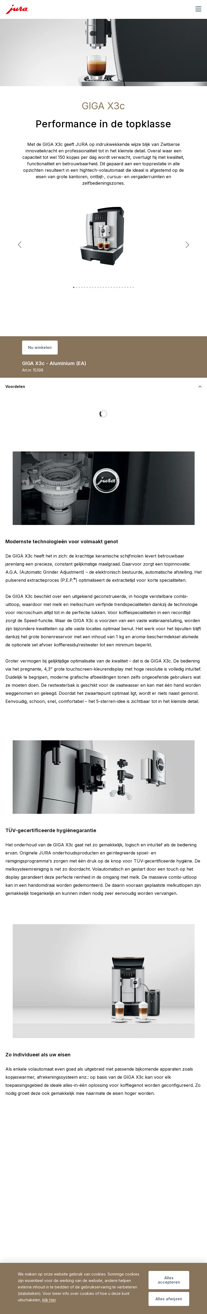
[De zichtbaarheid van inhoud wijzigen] (103, 386)
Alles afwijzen (169, 1299)
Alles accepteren (169, 1280)
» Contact (26, 1259)
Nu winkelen (40, 347)
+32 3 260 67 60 (40, 1241)
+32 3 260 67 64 (129, 1241)
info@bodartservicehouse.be (44, 1248)
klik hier (49, 1300)
